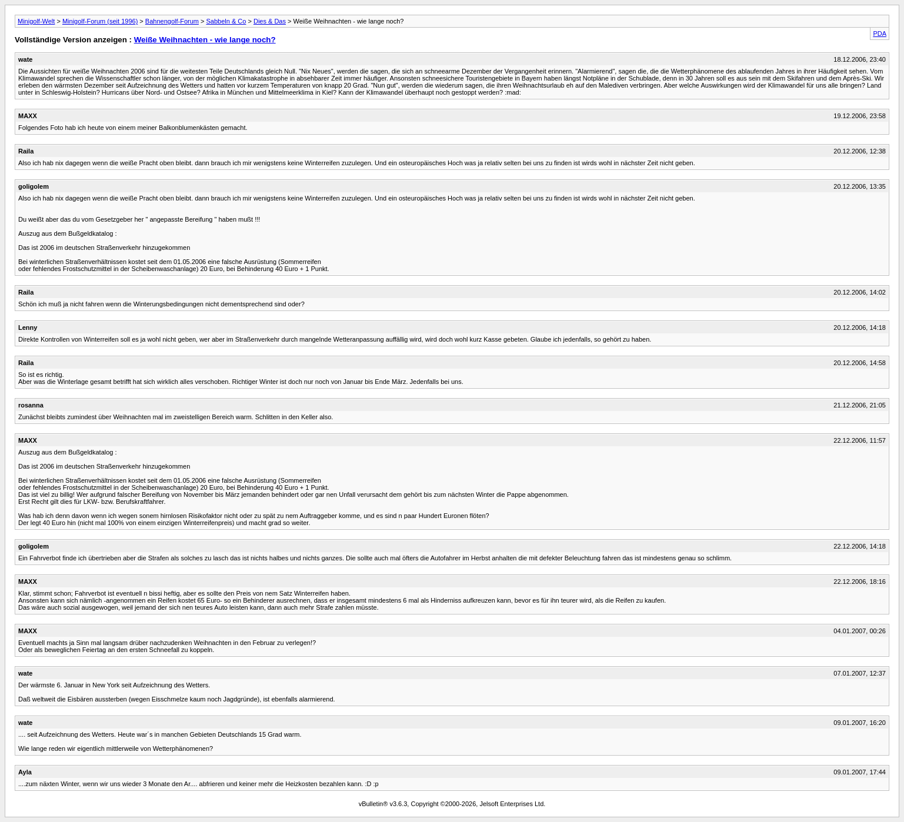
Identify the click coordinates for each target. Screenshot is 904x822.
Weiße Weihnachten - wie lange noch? (205, 39)
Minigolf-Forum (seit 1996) (100, 21)
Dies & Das (269, 21)
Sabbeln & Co (226, 21)
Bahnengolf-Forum (172, 21)
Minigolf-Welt (36, 21)
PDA (879, 33)
